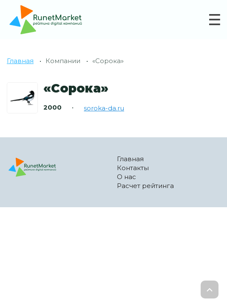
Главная (20, 61)
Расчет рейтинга (145, 186)
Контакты (133, 168)
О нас (126, 177)
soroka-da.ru (104, 108)
